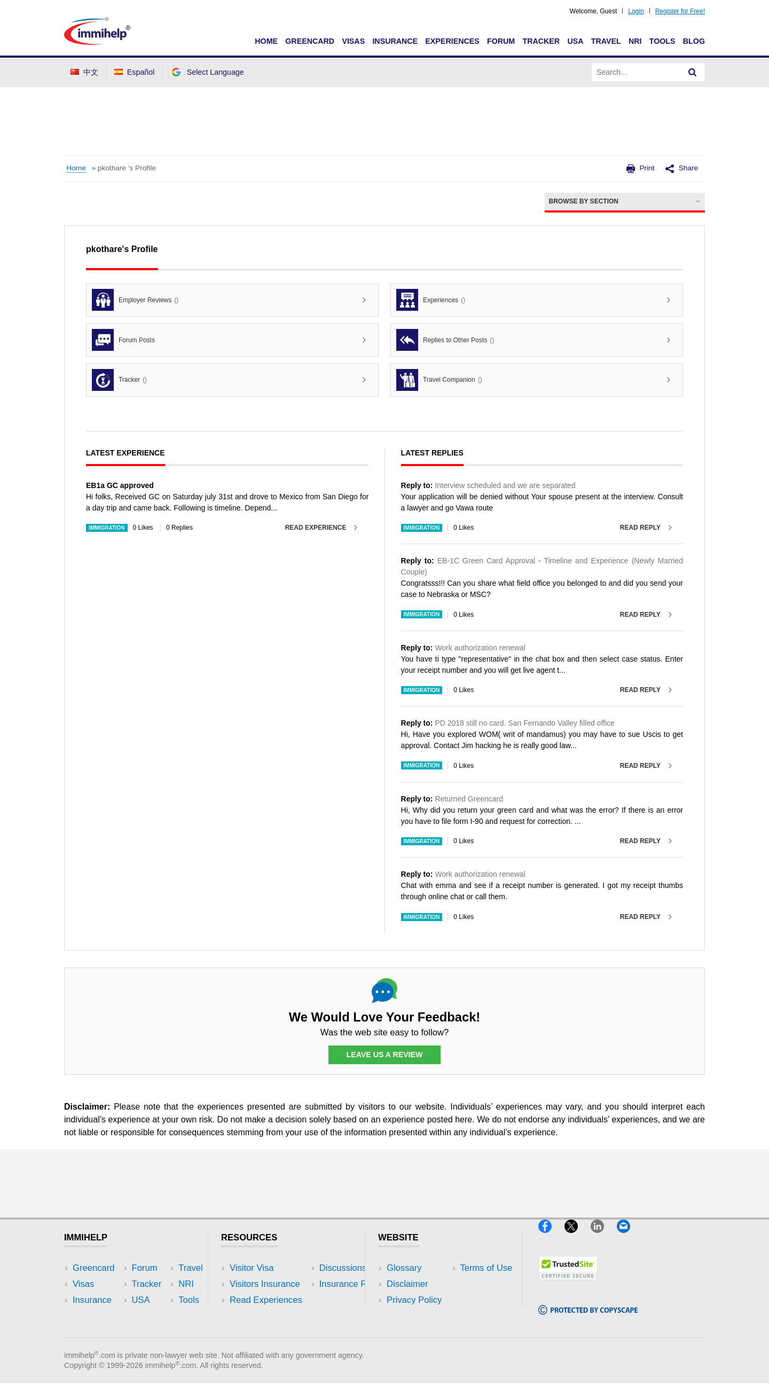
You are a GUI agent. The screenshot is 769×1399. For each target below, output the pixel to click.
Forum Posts (123, 340)
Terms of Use (413, 1316)
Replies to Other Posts (445, 340)
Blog (694, 41)
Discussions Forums (270, 1316)
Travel (606, 41)
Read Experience (316, 527)
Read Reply (640, 527)
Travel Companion (439, 380)
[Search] (692, 72)
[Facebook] (551, 1237)
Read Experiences (266, 1300)
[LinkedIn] (604, 1237)
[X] (577, 1237)
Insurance (395, 41)
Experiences (452, 41)
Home (266, 41)
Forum (501, 41)
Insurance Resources (271, 1332)
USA (575, 41)
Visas (353, 41)
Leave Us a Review (384, 1055)
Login (636, 11)
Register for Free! (680, 11)
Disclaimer (407, 1284)
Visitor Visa (251, 1268)
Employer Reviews (135, 300)
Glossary (404, 1268)
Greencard (309, 41)
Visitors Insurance (265, 1284)
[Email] (628, 1237)
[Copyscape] (588, 1318)
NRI (635, 41)
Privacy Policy (414, 1300)
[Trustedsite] (568, 1285)
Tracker (541, 41)
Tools (662, 41)
